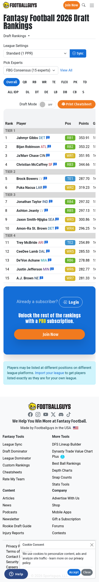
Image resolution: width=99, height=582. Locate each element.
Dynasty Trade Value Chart (72, 454)
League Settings (15, 46)
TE (54, 82)
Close (87, 572)
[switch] (47, 105)
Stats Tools (61, 484)
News (7, 505)
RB (34, 82)
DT (37, 92)
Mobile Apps (61, 512)
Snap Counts (62, 477)
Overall (11, 82)
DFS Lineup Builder (66, 444)
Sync (77, 53)
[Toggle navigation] (91, 5)
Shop (56, 505)
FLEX (64, 82)
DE (46, 92)
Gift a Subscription (66, 519)
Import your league (49, 373)
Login (71, 302)
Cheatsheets (12, 472)
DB (65, 92)
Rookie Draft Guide (17, 526)
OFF (50, 104)
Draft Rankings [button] (15, 36)
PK (75, 82)
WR (44, 82)
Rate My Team (13, 479)
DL (27, 92)
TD (85, 82)
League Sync (12, 444)
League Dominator (17, 458)
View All (66, 70)
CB (75, 92)
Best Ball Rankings (66, 463)
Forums (58, 526)
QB (25, 82)
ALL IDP (13, 92)
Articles (8, 498)
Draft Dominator (15, 451)
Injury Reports (13, 533)
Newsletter (11, 519)
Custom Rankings (16, 465)
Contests (59, 533)
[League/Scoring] (36, 53)
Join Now (71, 5)
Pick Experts (13, 63)
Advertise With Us (66, 498)
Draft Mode (28, 104)
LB (55, 92)
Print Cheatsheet (76, 104)
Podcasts (10, 512)
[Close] (91, 544)
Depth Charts (62, 470)
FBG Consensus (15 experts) (28, 70)
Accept (74, 572)
